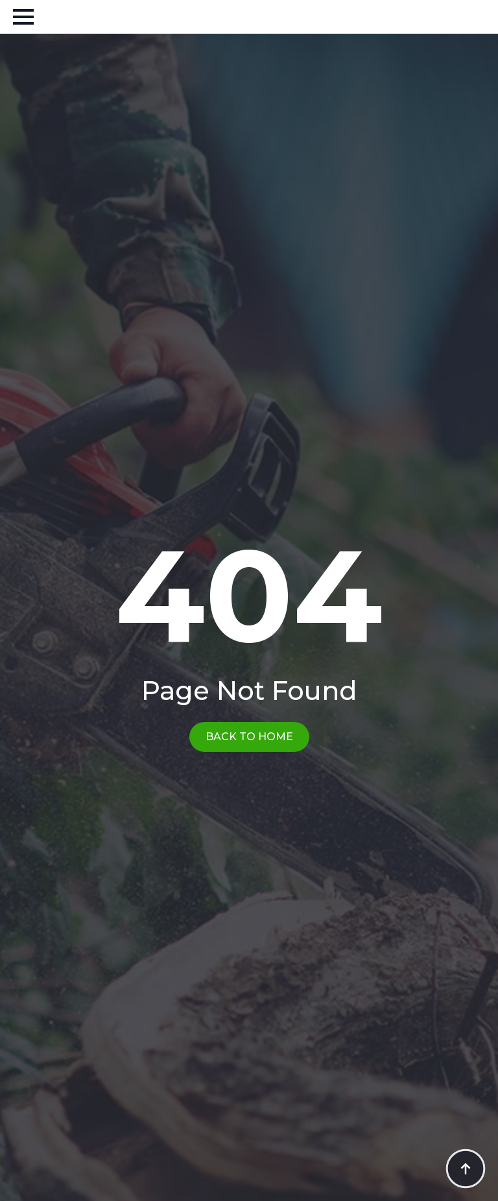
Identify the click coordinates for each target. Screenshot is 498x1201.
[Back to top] (465, 1168)
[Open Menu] (23, 16)
